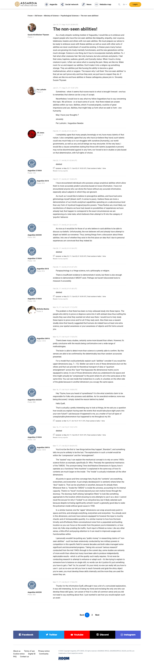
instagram (129, 634)
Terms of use (29, 651)
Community (43, 654)
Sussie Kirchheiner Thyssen (38, 35)
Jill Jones (40, 133)
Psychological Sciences (70, 16)
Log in (135, 5)
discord (104, 634)
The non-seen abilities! (89, 16)
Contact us (24, 656)
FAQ (14, 656)
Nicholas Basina (43, 309)
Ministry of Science (51, 16)
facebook (27, 634)
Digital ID (31, 654)
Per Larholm (41, 90)
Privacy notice (44, 651)
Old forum (38, 16)
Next (97, 615)
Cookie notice (19, 654)
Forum (30, 16)
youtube (78, 634)
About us (16, 651)
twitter (53, 634)
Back (82, 615)
